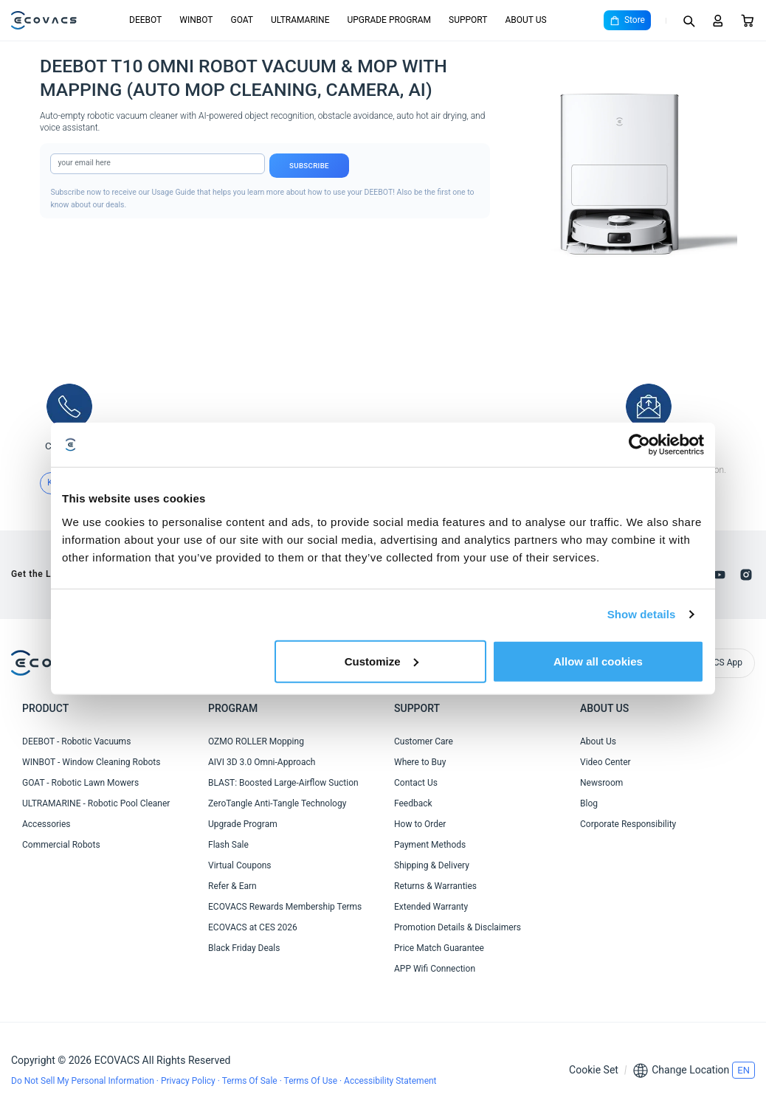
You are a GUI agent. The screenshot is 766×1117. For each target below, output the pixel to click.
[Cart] (747, 20)
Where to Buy (420, 762)
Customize (381, 660)
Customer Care (423, 741)
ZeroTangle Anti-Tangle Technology (277, 803)
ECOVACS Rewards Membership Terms (285, 907)
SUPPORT (468, 20)
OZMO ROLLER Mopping (256, 741)
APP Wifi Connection (434, 969)
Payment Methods (430, 845)
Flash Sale (228, 845)
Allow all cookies (598, 660)
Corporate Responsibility (628, 824)
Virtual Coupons (240, 865)
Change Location (690, 1070)
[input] (157, 163)
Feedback (413, 803)
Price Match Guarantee (439, 948)
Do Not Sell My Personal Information (83, 1081)
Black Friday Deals (244, 948)
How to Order (420, 824)
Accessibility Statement (390, 1081)
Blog (589, 803)
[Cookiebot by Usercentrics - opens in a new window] (639, 445)
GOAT (241, 20)
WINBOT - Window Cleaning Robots (91, 762)
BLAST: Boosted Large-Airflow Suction (283, 783)
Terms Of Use (311, 1081)
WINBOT (196, 20)
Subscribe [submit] (309, 166)
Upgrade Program (242, 824)
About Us (598, 741)
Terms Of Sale (251, 1081)
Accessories (46, 824)
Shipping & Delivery (431, 865)
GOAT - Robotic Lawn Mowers (80, 783)
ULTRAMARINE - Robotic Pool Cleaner (96, 803)
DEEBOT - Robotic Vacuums (76, 741)
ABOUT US (525, 20)
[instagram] (746, 575)
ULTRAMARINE (300, 20)
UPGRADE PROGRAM (389, 20)
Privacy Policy (189, 1081)
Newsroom (601, 783)
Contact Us (416, 783)
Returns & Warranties (435, 886)
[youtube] (719, 575)
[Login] (718, 20)
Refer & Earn (232, 886)
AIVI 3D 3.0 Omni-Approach (261, 762)
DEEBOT (145, 20)
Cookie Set (593, 1070)
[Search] (688, 20)
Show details (641, 614)
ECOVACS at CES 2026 (252, 927)
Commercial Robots (61, 845)
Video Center (605, 762)
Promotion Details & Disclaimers (457, 927)
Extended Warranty (431, 907)
